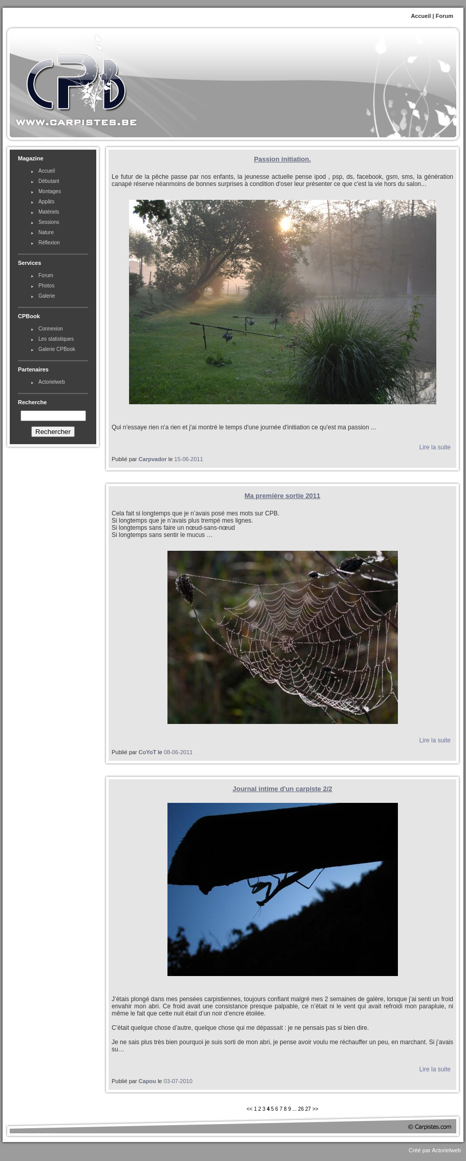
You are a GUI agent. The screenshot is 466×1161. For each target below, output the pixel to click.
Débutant (48, 181)
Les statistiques (56, 339)
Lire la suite (435, 447)
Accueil (421, 16)
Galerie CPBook (56, 349)
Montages (49, 191)
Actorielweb (51, 382)
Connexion (50, 328)
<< (249, 1109)
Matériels (48, 212)
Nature (46, 232)
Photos (46, 285)
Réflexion (49, 242)
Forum (444, 16)
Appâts (46, 201)
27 (308, 1109)
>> (315, 1109)
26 (301, 1109)
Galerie (46, 296)
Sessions (48, 222)
